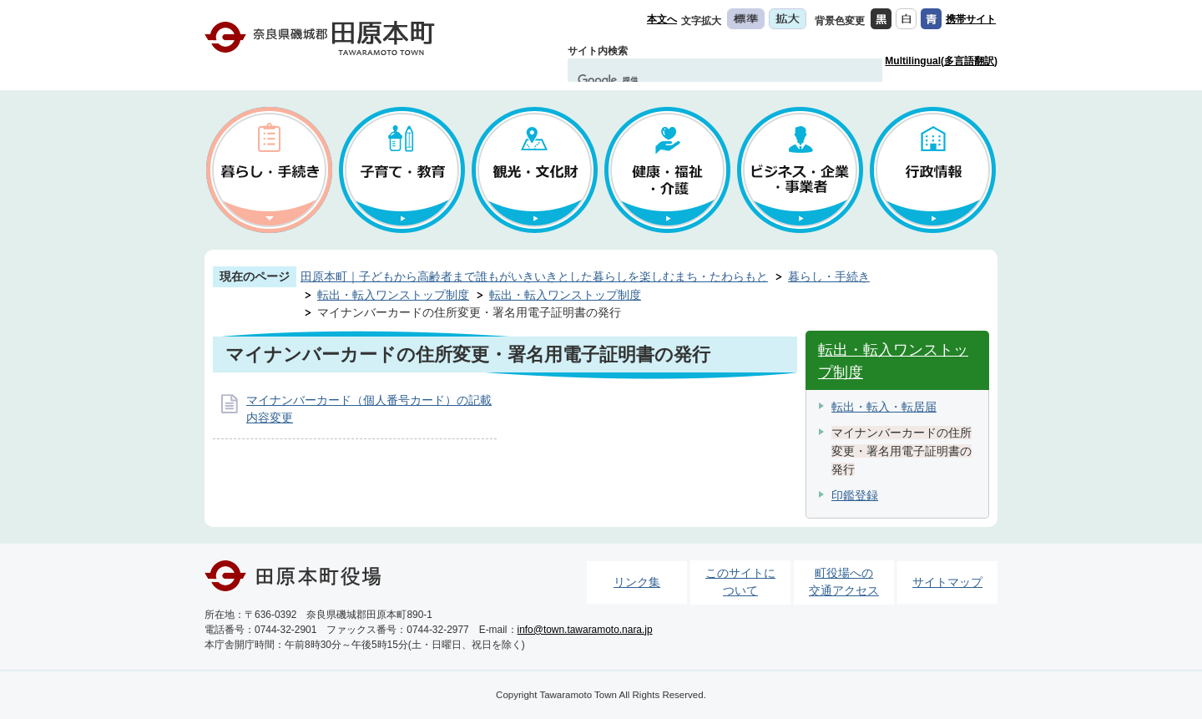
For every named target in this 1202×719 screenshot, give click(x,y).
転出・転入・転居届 (884, 406)
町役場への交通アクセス (844, 582)
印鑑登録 (854, 495)
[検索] (709, 80)
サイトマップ (947, 582)
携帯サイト (971, 19)
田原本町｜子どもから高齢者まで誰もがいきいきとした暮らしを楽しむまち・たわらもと (534, 276)
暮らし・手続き (829, 276)
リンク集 (637, 582)
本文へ (662, 19)
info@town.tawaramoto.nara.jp (585, 629)
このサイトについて (740, 582)
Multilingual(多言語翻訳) (941, 61)
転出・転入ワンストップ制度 (393, 294)
